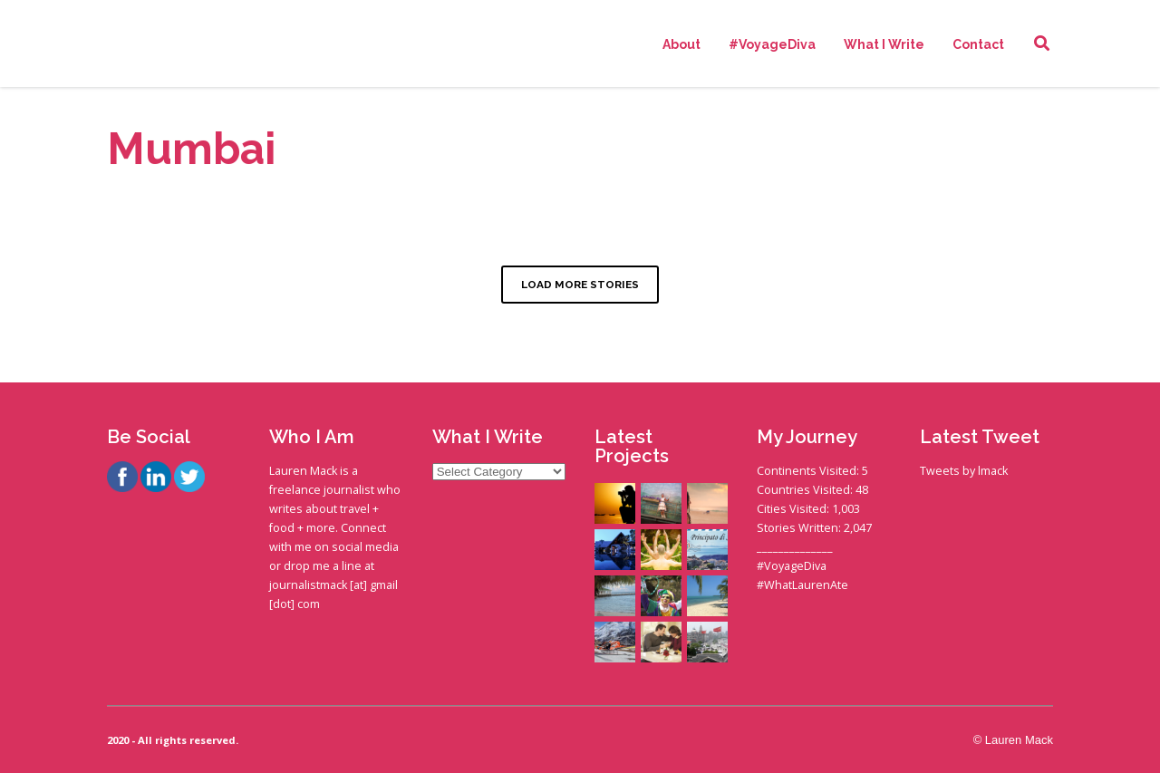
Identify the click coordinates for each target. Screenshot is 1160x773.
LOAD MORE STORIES (580, 284)
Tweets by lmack (964, 470)
